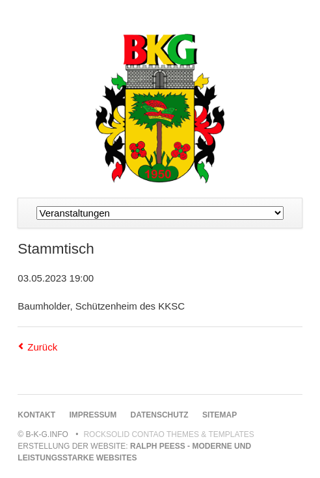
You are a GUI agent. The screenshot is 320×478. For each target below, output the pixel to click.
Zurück (42, 346)
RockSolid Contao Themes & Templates (168, 434)
